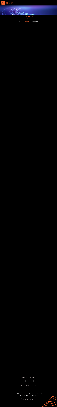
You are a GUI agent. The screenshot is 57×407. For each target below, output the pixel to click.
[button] (54, 3)
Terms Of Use (24, 393)
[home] (7, 3)
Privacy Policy (17, 393)
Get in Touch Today (28, 364)
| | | (28, 394)
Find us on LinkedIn (32, 393)
